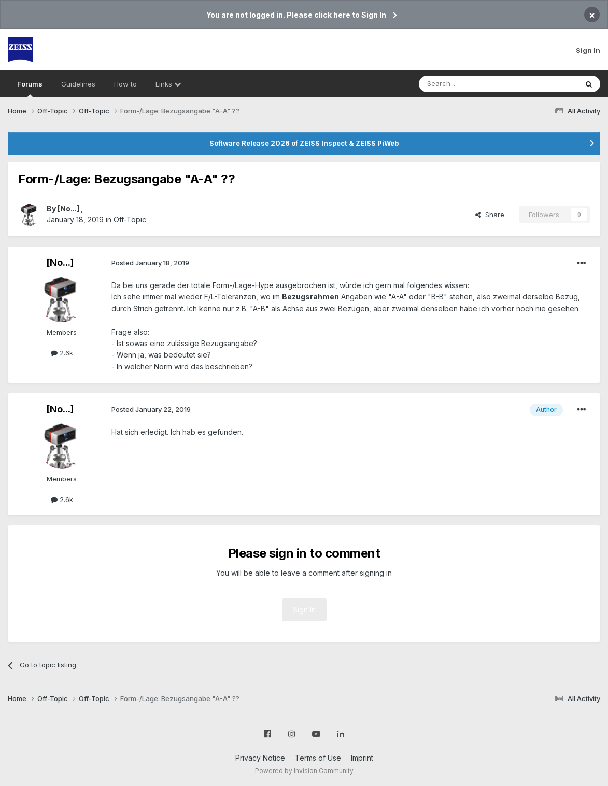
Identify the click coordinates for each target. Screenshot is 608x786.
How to (125, 84)
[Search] (472, 84)
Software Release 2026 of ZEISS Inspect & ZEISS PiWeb (304, 143)
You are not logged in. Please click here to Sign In (296, 14)
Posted (150, 263)
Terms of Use (318, 757)
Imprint (362, 757)
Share (489, 214)
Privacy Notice (260, 757)
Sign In (588, 50)
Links (168, 84)
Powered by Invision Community (304, 771)
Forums (30, 88)
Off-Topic (130, 219)
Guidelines (78, 84)
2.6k (62, 353)
